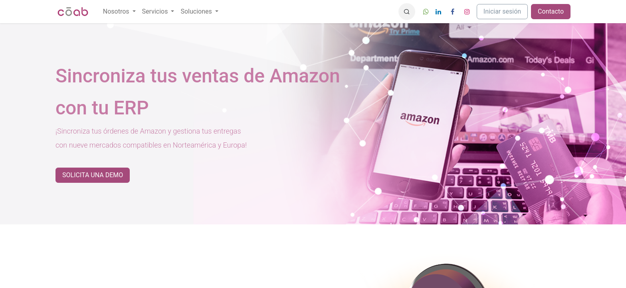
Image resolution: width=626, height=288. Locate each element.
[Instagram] (467, 11)
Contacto (551, 11)
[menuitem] (119, 12)
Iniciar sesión (502, 11)
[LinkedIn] (438, 11)
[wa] (426, 11)
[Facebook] (452, 11)
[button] (406, 11)
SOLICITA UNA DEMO (92, 175)
